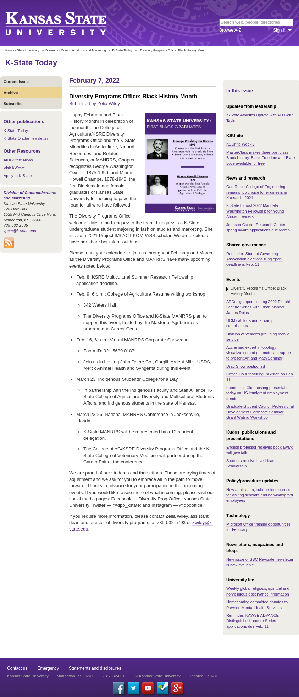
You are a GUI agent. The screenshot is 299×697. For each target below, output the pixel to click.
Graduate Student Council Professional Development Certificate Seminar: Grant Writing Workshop (260, 411)
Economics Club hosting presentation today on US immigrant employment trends (258, 393)
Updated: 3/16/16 (203, 676)
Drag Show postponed (245, 366)
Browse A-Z (230, 30)
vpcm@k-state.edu (20, 231)
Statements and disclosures (95, 668)
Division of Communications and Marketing (75, 50)
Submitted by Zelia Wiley (94, 103)
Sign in (279, 30)
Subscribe (13, 103)
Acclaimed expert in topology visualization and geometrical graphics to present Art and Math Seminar (259, 353)
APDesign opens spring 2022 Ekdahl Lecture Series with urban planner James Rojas (258, 307)
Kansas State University (64, 23)
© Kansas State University (158, 676)
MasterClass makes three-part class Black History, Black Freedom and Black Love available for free (260, 157)
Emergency (48, 668)
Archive (11, 92)
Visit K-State (14, 168)
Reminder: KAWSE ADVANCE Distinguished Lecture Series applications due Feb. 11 (252, 621)
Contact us (17, 668)
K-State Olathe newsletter (26, 138)
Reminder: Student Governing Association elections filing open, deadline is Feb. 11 (254, 259)
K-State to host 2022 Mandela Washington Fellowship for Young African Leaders (255, 211)
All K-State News (18, 160)
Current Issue (16, 81)
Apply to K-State (18, 176)
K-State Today (122, 50)
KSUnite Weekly (240, 144)
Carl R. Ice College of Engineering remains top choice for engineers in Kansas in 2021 (256, 192)
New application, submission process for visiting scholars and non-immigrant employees (259, 495)
